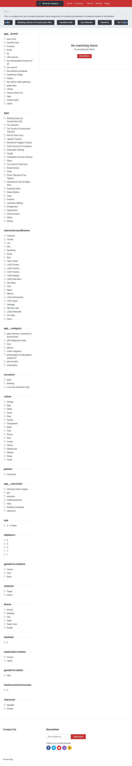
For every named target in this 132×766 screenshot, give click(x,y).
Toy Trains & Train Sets (17, 164)
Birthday (10, 383)
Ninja (9, 620)
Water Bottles (13, 192)
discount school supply (17, 489)
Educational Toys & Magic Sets (18, 183)
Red (9, 438)
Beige (9, 456)
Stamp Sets (12, 210)
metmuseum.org (14, 500)
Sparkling (11, 250)
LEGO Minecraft (14, 312)
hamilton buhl (72, 22)
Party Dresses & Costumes (19, 146)
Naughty (10, 705)
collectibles (12, 365)
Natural (10, 452)
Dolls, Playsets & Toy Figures (16, 176)
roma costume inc (15, 93)
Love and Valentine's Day (18, 387)
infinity (10, 89)
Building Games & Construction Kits (41, 22)
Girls (9, 573)
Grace (9, 254)
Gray (9, 416)
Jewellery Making (15, 203)
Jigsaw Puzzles (14, 139)
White (9, 409)
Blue (9, 405)
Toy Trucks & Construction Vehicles (18, 130)
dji (8, 53)
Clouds (10, 239)
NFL (9, 246)
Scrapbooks (12, 206)
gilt (8, 493)
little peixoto (12, 57)
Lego (9, 196)
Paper (9, 591)
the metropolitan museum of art (19, 62)
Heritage (11, 304)
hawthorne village (15, 74)
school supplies (14, 351)
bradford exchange (15, 507)
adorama (11, 496)
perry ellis (11, 22)
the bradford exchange (17, 71)
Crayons (10, 199)
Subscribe (78, 736)
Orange (10, 402)
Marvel (10, 293)
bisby (9, 50)
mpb (9, 503)
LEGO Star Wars (14, 279)
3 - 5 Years (12, 525)
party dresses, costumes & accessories (19, 335)
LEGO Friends (13, 268)
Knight (10, 628)
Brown (10, 434)
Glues (9, 160)
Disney (10, 708)
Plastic (10, 657)
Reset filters (84, 56)
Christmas (11, 474)
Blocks (10, 221)
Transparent (12, 423)
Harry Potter (12, 261)
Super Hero (12, 624)
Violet (9, 459)
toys (9, 344)
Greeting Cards (13, 188)
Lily (8, 243)
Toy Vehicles (93, 22)
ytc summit (12, 67)
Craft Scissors (13, 214)
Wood (9, 595)
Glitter (9, 217)
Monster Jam (13, 308)
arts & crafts (12, 361)
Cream (10, 441)
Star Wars (11, 283)
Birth (9, 380)
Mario (9, 290)
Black (9, 427)
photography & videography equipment (19, 356)
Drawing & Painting (15, 150)
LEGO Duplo (12, 301)
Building (10, 613)
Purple (10, 420)
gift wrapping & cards (16, 340)
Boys (9, 576)
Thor (9, 286)
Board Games (13, 168)
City (8, 617)
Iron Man (11, 315)
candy (9, 103)
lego (9, 96)
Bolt (9, 257)
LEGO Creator (13, 265)
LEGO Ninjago (13, 275)
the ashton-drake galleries (19, 82)
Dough (10, 153)
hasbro (10, 78)
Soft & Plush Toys (15, 135)
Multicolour (12, 449)
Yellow (10, 445)
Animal (10, 609)
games (10, 347)
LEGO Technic (13, 272)
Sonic (9, 319)
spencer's (11, 511)
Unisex (10, 569)
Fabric (10, 661)
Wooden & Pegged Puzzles (19, 142)
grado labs (11, 85)
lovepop (10, 46)
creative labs (13, 100)
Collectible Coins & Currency (19, 157)
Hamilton (111, 22)
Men (9, 675)
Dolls (9, 171)
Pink (9, 431)
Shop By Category (50, 3)
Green (9, 412)
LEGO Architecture (15, 297)
